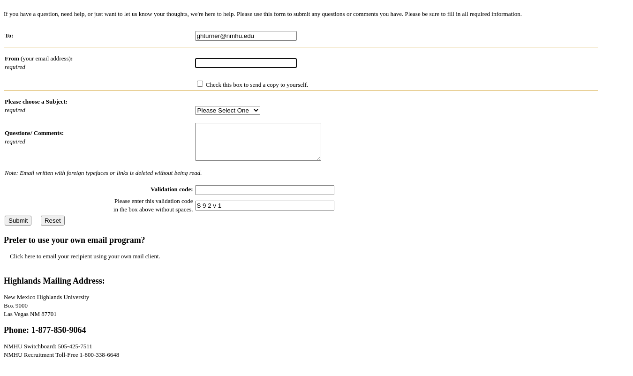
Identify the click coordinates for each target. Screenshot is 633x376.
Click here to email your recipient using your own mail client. (85, 263)
